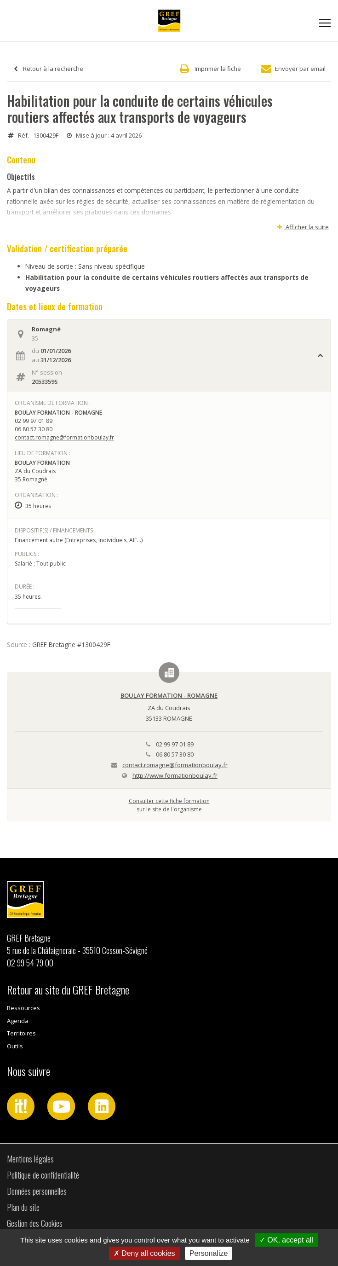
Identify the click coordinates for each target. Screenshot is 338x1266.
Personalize (208, 1253)
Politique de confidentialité (43, 1175)
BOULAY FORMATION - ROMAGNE (169, 695)
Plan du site (23, 1207)
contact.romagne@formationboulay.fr (64, 437)
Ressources (23, 1008)
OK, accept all (286, 1240)
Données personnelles (37, 1191)
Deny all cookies (144, 1253)
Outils (15, 1046)
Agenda (18, 1021)
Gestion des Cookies (35, 1223)
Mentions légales (30, 1159)
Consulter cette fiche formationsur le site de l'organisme (169, 805)
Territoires (21, 1033)
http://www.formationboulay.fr (175, 775)
